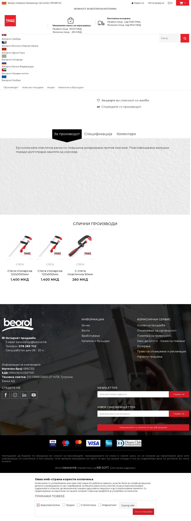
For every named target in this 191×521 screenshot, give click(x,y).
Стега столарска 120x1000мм (19, 320)
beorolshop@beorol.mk (31, 390)
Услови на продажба (151, 373)
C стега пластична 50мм (80, 320)
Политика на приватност (153, 384)
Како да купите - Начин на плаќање (161, 389)
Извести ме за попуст (173, 123)
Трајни (70, 505)
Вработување (91, 384)
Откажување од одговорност (156, 378)
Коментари (126, 182)
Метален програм (38, 50)
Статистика (88, 505)
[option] (95, 9)
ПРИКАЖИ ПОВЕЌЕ (50, 496)
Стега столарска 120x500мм (50, 320)
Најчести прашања (149, 404)
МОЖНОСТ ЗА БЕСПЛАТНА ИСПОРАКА (95, 8)
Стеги (75, 50)
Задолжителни (50, 505)
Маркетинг (109, 505)
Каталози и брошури (95, 389)
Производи (18, 50)
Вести (86, 378)
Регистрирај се (156, 3)
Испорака (143, 394)
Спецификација (98, 182)
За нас (86, 373)
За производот (67, 182)
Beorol (5, 50)
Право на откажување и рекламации (161, 399)
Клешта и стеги (60, 50)
